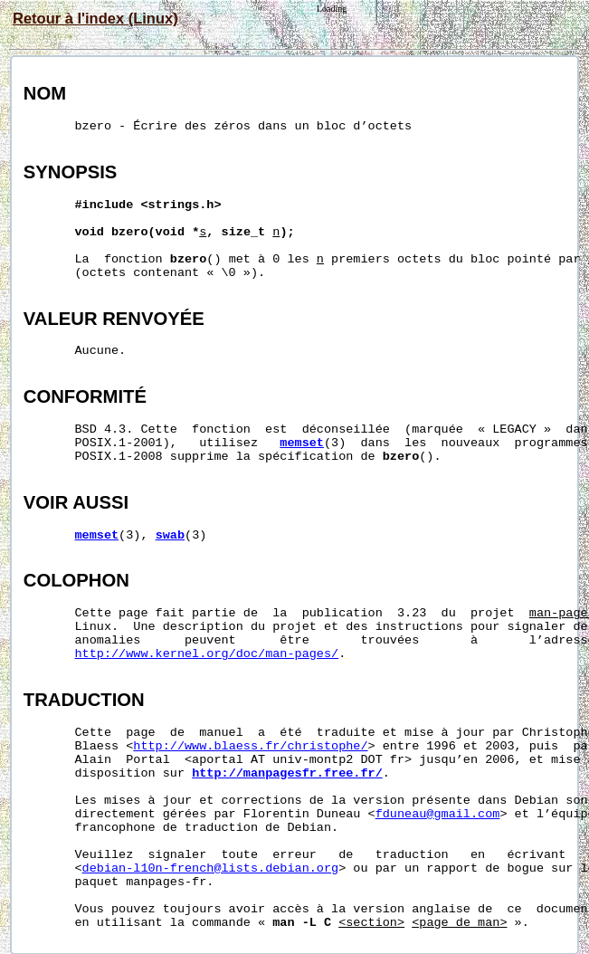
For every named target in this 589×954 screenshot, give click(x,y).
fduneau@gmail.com (437, 814)
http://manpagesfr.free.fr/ (287, 773)
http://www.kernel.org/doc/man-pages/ (207, 654)
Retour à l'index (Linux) (95, 18)
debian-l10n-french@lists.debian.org (210, 868)
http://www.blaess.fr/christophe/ (250, 746)
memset (302, 443)
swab (170, 535)
